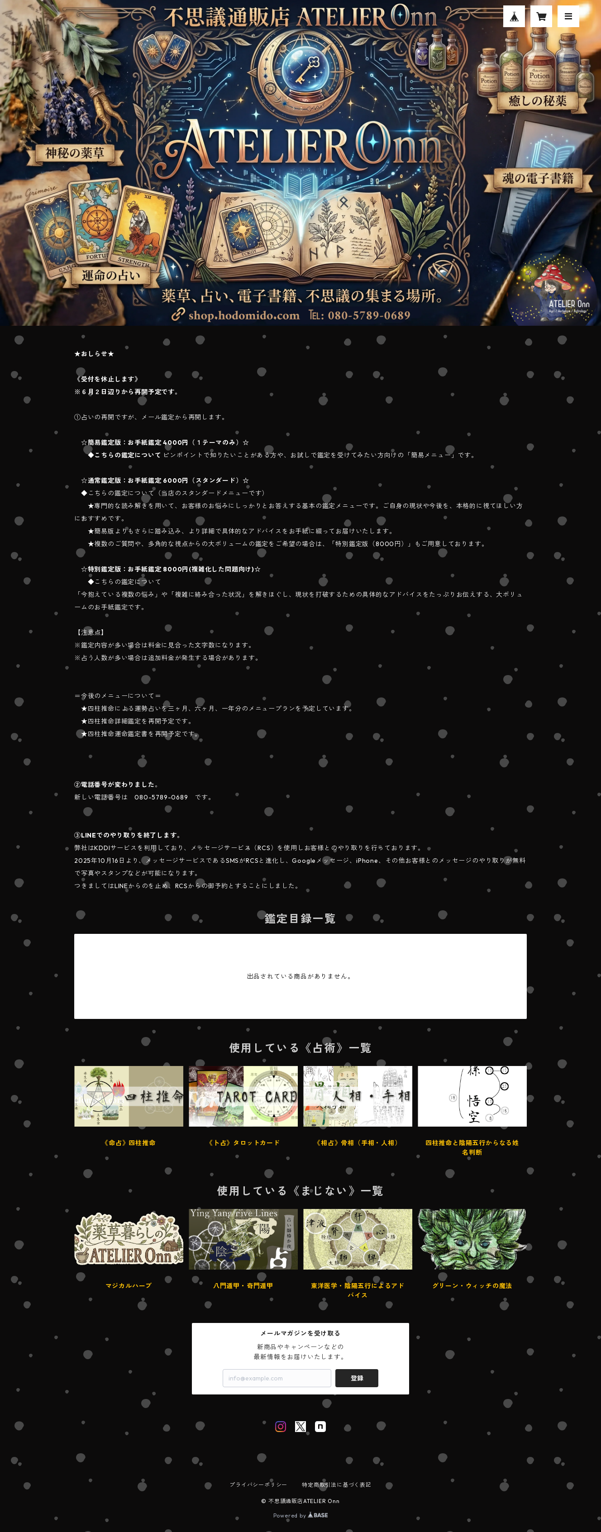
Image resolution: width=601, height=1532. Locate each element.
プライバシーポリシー (258, 1484)
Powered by (300, 1515)
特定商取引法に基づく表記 (337, 1484)
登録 (357, 1378)
